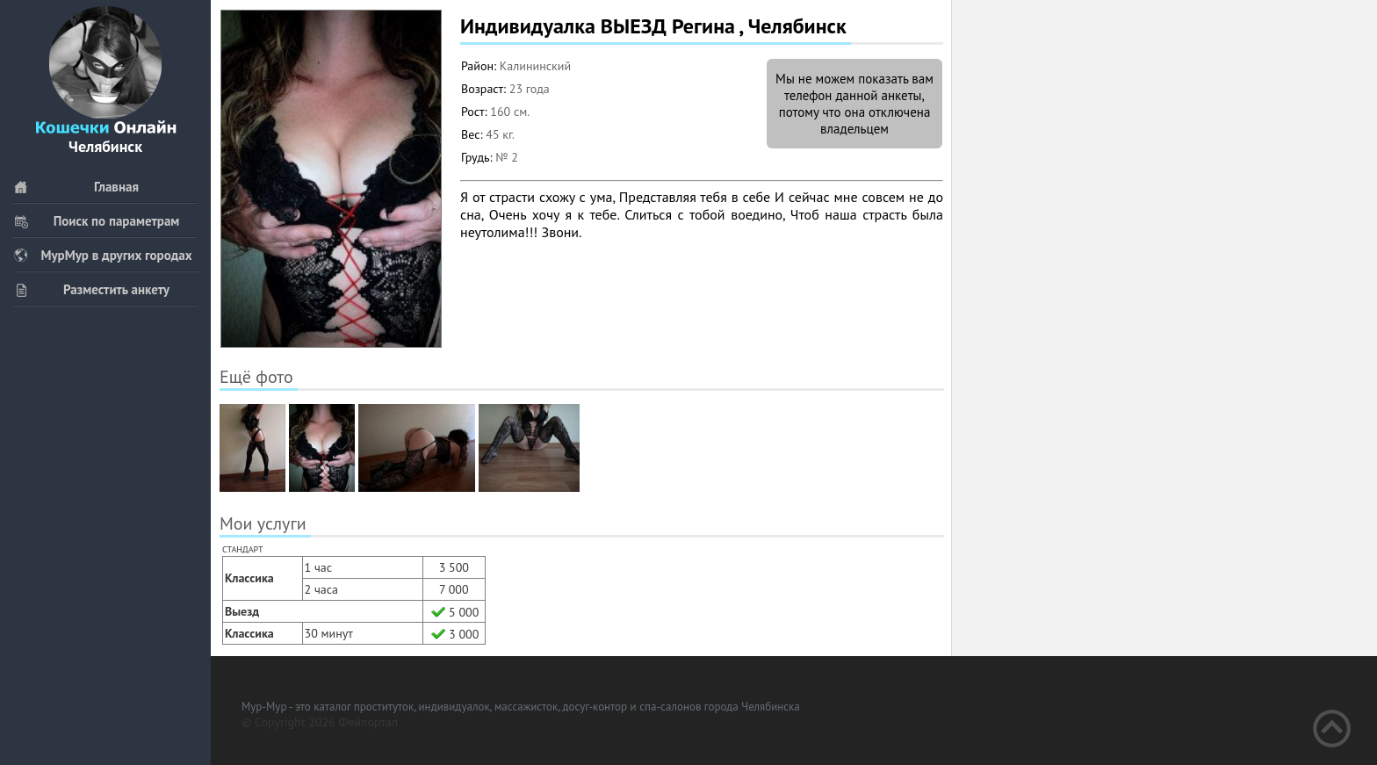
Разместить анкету (91, 289)
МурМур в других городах (102, 255)
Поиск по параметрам (96, 221)
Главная (76, 186)
